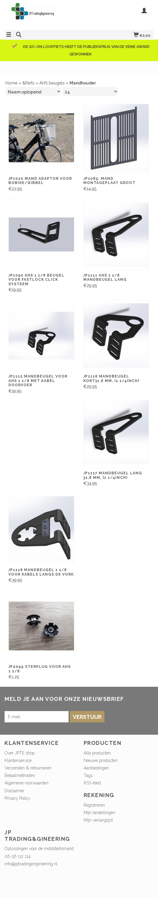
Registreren (94, 805)
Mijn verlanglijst (98, 820)
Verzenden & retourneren (28, 768)
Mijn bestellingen (99, 812)
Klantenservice (18, 760)
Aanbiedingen (96, 768)
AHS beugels (52, 83)
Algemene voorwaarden (26, 783)
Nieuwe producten (101, 760)
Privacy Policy (17, 798)
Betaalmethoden (20, 775)
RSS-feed (92, 783)
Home (11, 83)
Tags (88, 775)
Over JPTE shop (20, 753)
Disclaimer (14, 790)
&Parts (28, 83)
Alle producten (97, 753)
